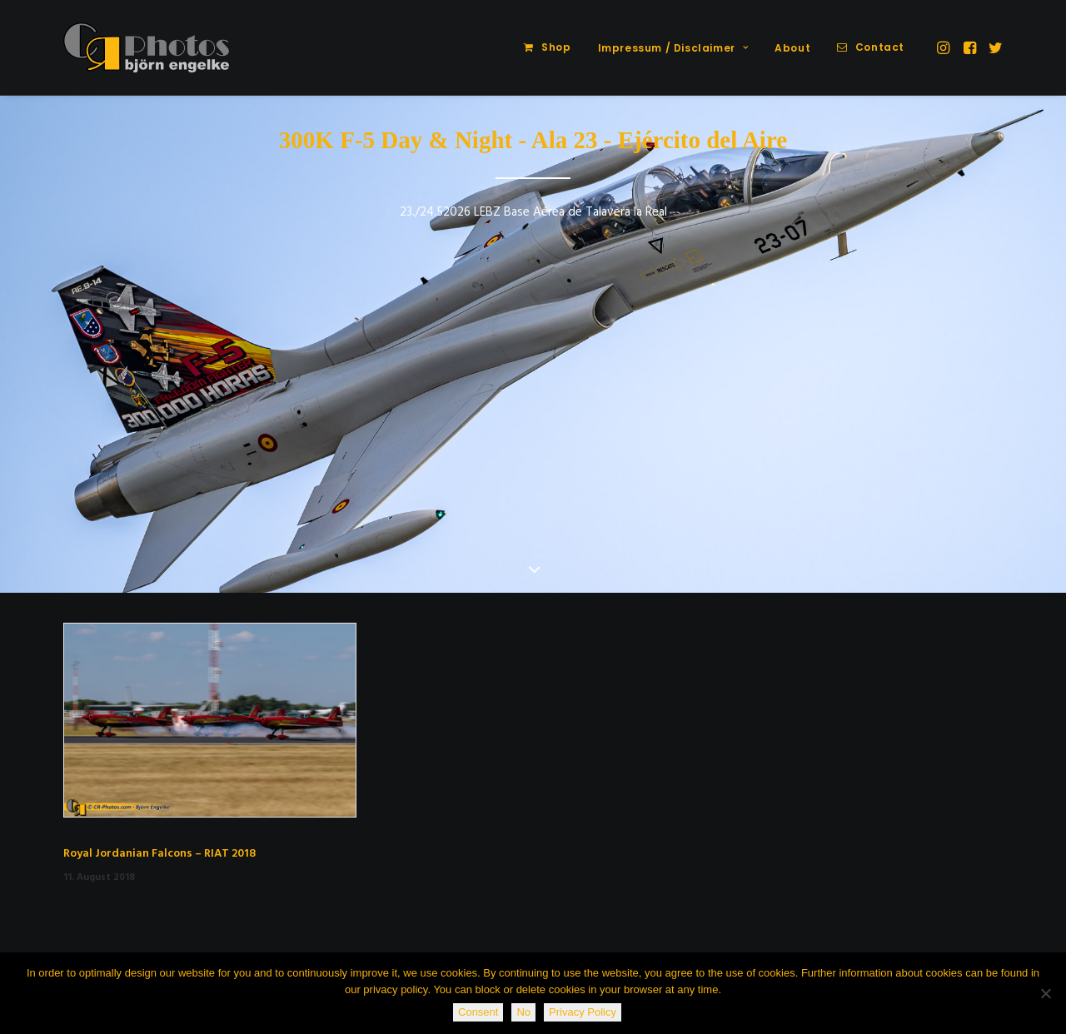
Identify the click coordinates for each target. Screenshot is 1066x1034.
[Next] (1025, 345)
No (523, 1012)
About (792, 48)
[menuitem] (547, 47)
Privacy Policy (582, 1012)
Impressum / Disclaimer (673, 48)
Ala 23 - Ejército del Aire (659, 140)
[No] (1045, 993)
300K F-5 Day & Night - (402, 140)
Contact (879, 47)
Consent (478, 1012)
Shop (555, 47)
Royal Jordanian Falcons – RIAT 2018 (159, 853)
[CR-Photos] (146, 47)
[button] (944, 47)
